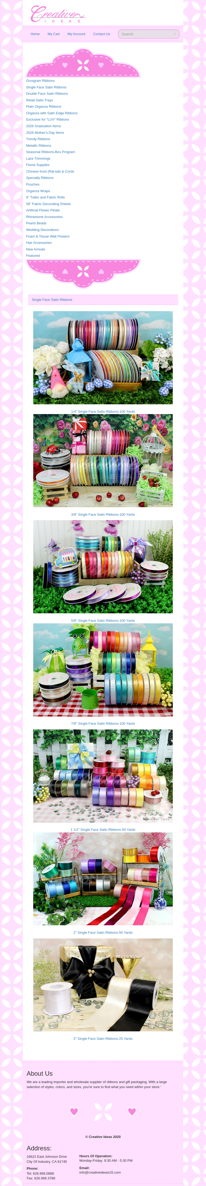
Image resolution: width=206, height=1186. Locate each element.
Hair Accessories (39, 243)
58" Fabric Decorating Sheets (48, 204)
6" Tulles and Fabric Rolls (45, 197)
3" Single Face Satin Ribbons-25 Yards (103, 1039)
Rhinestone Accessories (44, 217)
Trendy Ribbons (38, 139)
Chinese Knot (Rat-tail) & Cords (50, 171)
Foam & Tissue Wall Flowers (47, 236)
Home (35, 34)
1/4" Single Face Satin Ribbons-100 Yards (103, 412)
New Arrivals (35, 249)
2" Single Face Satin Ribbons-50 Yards (103, 932)
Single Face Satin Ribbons (46, 87)
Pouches (33, 184)
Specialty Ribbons (40, 178)
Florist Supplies (38, 165)
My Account (76, 34)
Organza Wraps (38, 191)
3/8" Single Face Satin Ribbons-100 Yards (103, 514)
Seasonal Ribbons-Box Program (50, 152)
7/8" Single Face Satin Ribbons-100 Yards (103, 723)
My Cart (54, 34)
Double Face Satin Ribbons (47, 94)
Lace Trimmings (38, 158)
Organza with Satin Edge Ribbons (52, 113)
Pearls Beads (36, 223)
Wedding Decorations (42, 230)
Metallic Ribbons (38, 146)
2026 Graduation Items (43, 126)
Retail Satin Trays (39, 100)
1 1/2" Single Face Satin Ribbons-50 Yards (103, 830)
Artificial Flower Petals (43, 210)
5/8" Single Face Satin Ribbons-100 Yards (103, 621)
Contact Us (101, 34)
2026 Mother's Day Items (45, 133)
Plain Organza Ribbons (43, 106)
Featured (33, 256)
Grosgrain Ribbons (40, 81)
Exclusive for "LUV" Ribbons (47, 119)
